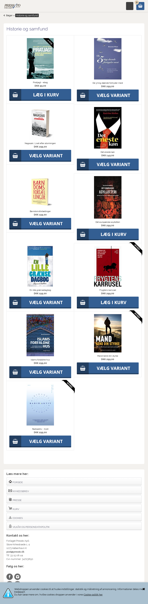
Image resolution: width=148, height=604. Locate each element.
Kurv (13, 508)
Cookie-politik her (93, 594)
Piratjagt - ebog (40, 82)
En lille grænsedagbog (40, 290)
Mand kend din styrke (107, 356)
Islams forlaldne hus (40, 360)
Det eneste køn (108, 152)
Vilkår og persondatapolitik (29, 526)
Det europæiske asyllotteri (107, 222)
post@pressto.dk (15, 551)
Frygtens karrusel (108, 290)
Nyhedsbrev (18, 490)
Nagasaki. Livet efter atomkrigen (40, 143)
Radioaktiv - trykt (40, 429)
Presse (15, 499)
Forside (15, 481)
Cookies (15, 517)
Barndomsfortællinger (40, 211)
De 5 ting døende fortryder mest (108, 83)
